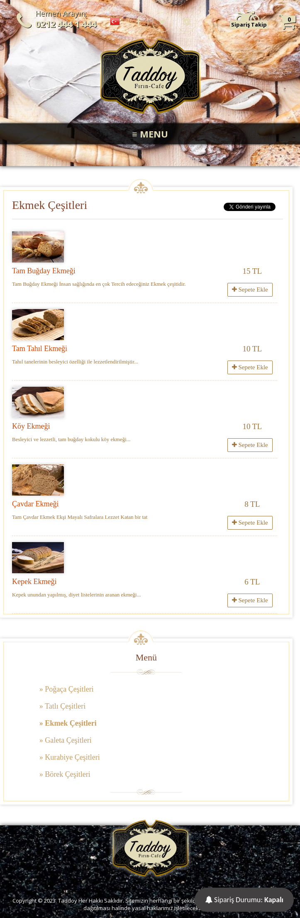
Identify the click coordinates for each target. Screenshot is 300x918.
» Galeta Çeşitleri (65, 740)
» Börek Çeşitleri (64, 774)
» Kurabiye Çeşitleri (69, 757)
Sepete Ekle (250, 289)
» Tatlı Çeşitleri (62, 706)
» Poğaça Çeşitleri (66, 689)
